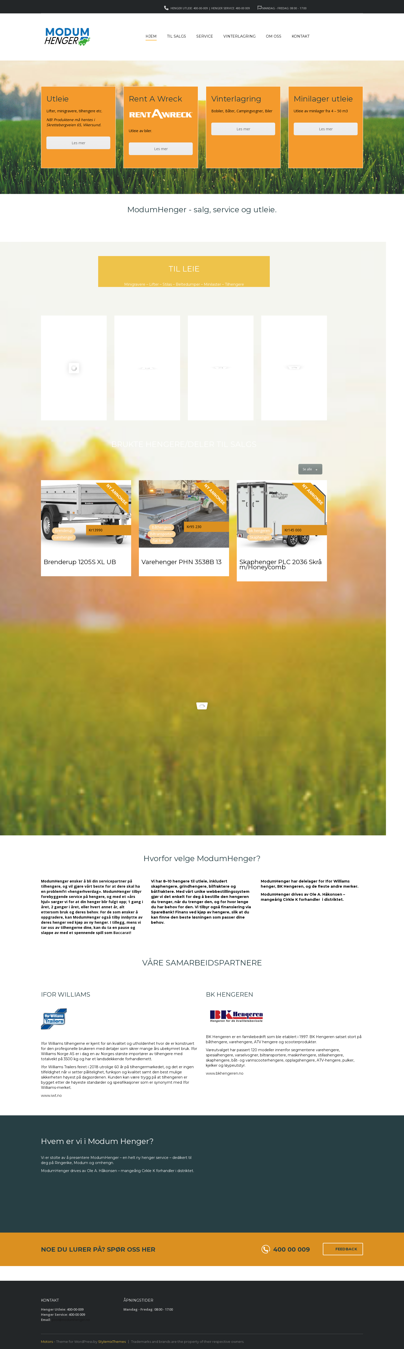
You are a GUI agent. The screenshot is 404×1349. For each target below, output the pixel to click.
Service (204, 36)
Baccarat (121, 932)
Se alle (310, 469)
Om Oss (273, 36)
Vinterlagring (239, 36)
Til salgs (176, 36)
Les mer (78, 142)
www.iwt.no (51, 1095)
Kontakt (300, 36)
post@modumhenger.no (71, 1319)
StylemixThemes (112, 1341)
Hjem (151, 36)
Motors (47, 1341)
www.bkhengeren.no (224, 1073)
